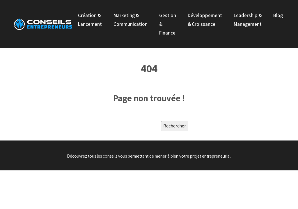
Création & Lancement (90, 19)
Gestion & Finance (167, 24)
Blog (278, 15)
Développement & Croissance (205, 19)
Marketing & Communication (130, 19)
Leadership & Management (248, 19)
